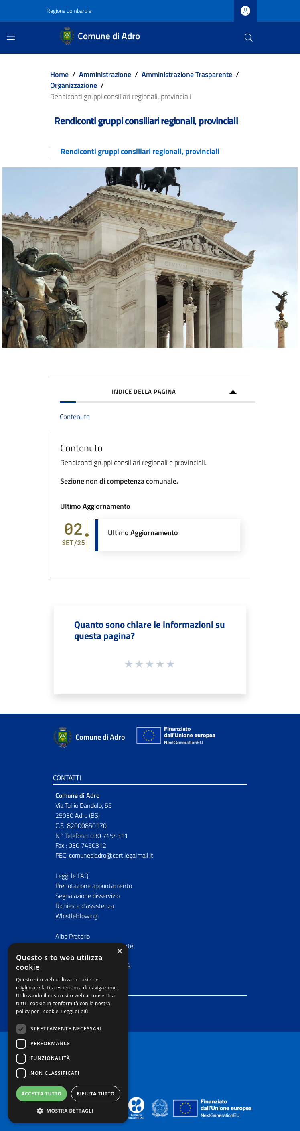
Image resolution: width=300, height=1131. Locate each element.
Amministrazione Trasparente (187, 74)
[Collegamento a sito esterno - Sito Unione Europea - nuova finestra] (175, 737)
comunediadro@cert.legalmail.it (111, 855)
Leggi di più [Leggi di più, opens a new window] (74, 1011)
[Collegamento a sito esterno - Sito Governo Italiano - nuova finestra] (160, 1107)
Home (59, 74)
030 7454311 (109, 835)
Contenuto (75, 416)
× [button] (119, 952)
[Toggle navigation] (11, 37)
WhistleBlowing (76, 916)
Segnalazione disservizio (87, 895)
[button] (68, 1111)
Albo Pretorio (72, 936)
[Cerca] (248, 37)
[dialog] (68, 1033)
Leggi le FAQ (72, 875)
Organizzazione (73, 85)
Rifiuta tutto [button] (96, 1093)
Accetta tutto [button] (41, 1093)
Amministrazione (105, 74)
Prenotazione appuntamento (93, 885)
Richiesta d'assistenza (84, 905)
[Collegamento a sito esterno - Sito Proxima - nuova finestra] (136, 1107)
